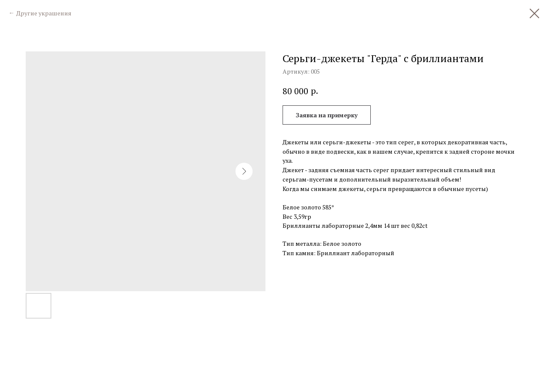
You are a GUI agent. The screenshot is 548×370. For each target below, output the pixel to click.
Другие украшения (43, 13)
